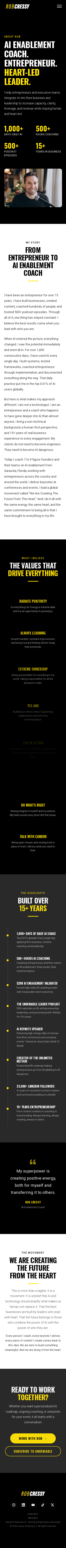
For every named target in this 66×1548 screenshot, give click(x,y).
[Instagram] (13, 1504)
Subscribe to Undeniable (33, 1452)
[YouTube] (33, 1504)
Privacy (33, 1518)
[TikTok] (42, 1504)
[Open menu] (59, 6)
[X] (52, 1504)
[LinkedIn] (23, 1504)
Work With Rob (33, 1439)
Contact (33, 1514)
